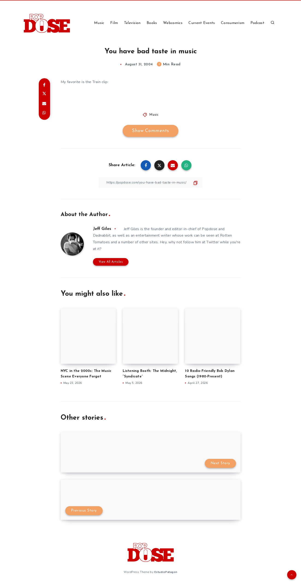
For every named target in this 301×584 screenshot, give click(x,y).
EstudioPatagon (165, 572)
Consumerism (232, 23)
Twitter (212, 242)
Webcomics (172, 23)
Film (114, 23)
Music (99, 23)
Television (132, 23)
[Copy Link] (151, 182)
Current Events (201, 23)
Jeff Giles (102, 229)
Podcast (257, 23)
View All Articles (111, 261)
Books (152, 23)
